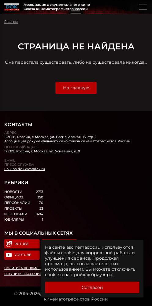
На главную (76, 88)
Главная (11, 22)
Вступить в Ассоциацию (27, 274)
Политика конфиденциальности (35, 268)
